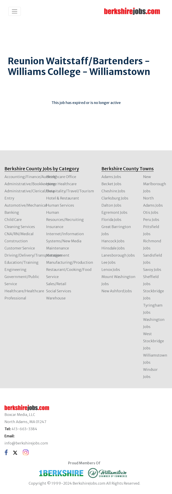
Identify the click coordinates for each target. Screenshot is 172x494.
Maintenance (57, 248)
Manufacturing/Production (69, 262)
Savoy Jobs (152, 269)
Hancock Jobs (113, 241)
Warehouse (56, 298)
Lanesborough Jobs (118, 255)
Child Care (13, 219)
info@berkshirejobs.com (26, 443)
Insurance (54, 226)
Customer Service (19, 248)
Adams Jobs (111, 176)
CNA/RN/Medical (19, 234)
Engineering (15, 269)
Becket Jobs (111, 184)
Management (57, 255)
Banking (11, 212)
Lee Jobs (108, 262)
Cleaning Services (19, 226)
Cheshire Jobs (113, 191)
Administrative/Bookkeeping (29, 184)
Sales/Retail (56, 284)
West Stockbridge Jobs (153, 341)
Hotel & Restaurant (62, 198)
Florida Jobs (111, 219)
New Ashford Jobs (116, 291)
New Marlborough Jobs (154, 183)
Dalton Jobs (111, 205)
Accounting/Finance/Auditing (30, 176)
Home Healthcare (61, 184)
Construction (16, 241)
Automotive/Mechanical (25, 205)
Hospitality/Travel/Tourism (70, 191)
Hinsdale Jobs (113, 248)
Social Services (58, 291)
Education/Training (21, 262)
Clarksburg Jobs (114, 198)
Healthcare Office (61, 176)
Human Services (60, 205)
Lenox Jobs (110, 269)
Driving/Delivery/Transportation (33, 255)
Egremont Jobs (114, 212)
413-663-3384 (24, 429)
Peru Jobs (151, 219)
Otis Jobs (150, 212)
